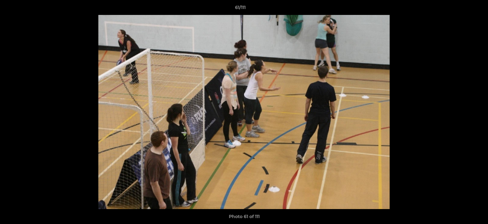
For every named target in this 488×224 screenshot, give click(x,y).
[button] (462, 9)
